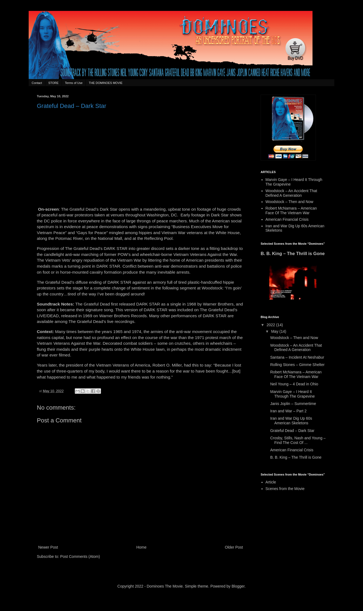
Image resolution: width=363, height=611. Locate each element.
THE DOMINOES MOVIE (105, 82)
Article (271, 482)
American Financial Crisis (287, 219)
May (275, 331)
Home (141, 547)
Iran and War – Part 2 (288, 411)
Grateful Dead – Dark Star (292, 430)
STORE (53, 82)
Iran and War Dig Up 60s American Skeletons (291, 420)
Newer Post (48, 547)
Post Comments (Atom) (80, 556)
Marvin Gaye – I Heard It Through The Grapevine (292, 393)
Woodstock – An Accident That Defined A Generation (291, 193)
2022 (271, 325)
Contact (37, 82)
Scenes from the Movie (285, 488)
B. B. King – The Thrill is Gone (293, 253)
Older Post (234, 547)
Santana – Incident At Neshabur (297, 357)
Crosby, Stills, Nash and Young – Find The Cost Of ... (298, 440)
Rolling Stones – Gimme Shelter (297, 364)
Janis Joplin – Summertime (293, 403)
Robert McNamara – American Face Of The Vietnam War (291, 210)
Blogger (238, 586)
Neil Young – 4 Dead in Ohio (294, 384)
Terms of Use (74, 82)
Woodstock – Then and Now (289, 201)
